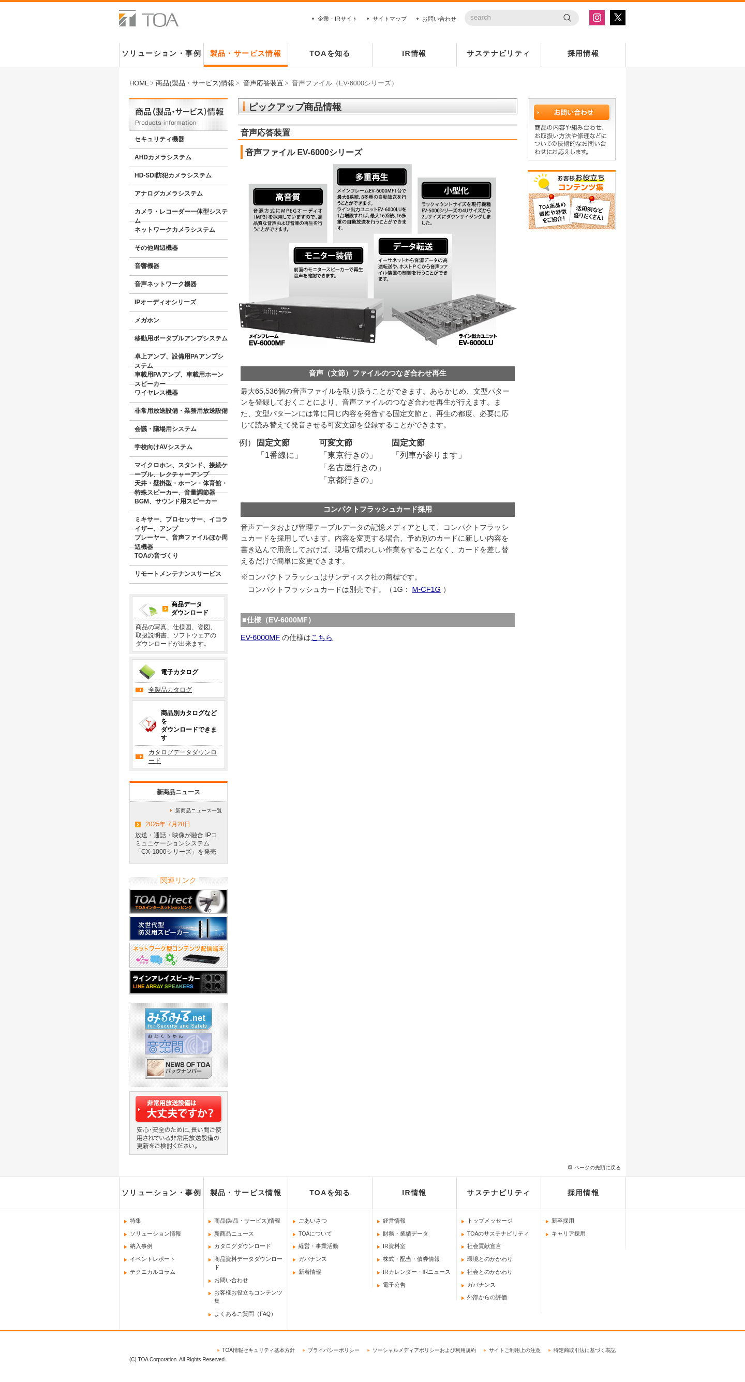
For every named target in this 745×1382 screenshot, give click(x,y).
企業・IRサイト (337, 19)
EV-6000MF (260, 637)
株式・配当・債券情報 (411, 1259)
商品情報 (178, 114)
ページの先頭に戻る (597, 1167)
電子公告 (394, 1285)
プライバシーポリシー (334, 1350)
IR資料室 (394, 1246)
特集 (135, 1220)
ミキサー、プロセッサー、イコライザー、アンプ (181, 522)
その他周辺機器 (156, 247)
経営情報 (394, 1220)
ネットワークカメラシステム (175, 229)
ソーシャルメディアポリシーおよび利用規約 (424, 1350)
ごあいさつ (313, 1220)
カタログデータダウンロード (182, 756)
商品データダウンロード (189, 608)
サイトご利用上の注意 (515, 1350)
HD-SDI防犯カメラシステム (173, 175)
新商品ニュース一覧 (198, 810)
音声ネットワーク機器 (166, 284)
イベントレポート (152, 1259)
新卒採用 (563, 1220)
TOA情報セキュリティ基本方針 (258, 1350)
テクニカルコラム (152, 1272)
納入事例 (141, 1246)
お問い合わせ (439, 19)
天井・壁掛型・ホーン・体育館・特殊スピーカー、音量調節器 (181, 486)
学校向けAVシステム (163, 447)
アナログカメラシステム (169, 193)
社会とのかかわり (490, 1272)
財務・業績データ (405, 1233)
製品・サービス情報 (246, 53)
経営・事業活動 (318, 1246)
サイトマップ (390, 19)
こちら (322, 637)
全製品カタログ (170, 689)
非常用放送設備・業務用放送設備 (181, 410)
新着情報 (310, 1272)
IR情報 (414, 53)
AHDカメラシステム (163, 157)
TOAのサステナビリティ (498, 1233)
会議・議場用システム (166, 429)
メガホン (147, 320)
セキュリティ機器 (159, 139)
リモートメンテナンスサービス (178, 573)
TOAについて (315, 1233)
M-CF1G (426, 589)
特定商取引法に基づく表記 (585, 1350)
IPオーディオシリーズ (165, 302)
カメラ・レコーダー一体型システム (181, 214)
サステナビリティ (498, 53)
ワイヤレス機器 (156, 392)
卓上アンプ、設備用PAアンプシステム (179, 359)
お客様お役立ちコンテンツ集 (248, 1296)
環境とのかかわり (490, 1259)
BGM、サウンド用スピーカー (176, 501)
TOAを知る (330, 53)
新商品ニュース (234, 1233)
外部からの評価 (487, 1297)
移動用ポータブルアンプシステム (181, 338)
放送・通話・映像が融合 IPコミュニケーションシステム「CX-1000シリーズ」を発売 (178, 836)
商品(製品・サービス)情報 (247, 1220)
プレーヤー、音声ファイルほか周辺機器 (181, 540)
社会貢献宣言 (484, 1246)
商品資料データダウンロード (248, 1263)
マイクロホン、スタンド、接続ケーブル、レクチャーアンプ (181, 468)
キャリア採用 (569, 1233)
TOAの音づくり (156, 555)
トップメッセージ (490, 1220)
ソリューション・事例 (161, 53)
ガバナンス (313, 1259)
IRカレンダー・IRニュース (417, 1272)
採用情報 (584, 53)
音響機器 (147, 266)
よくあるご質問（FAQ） (245, 1314)
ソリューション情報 (155, 1233)
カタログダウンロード (242, 1246)
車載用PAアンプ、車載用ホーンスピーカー (179, 377)
